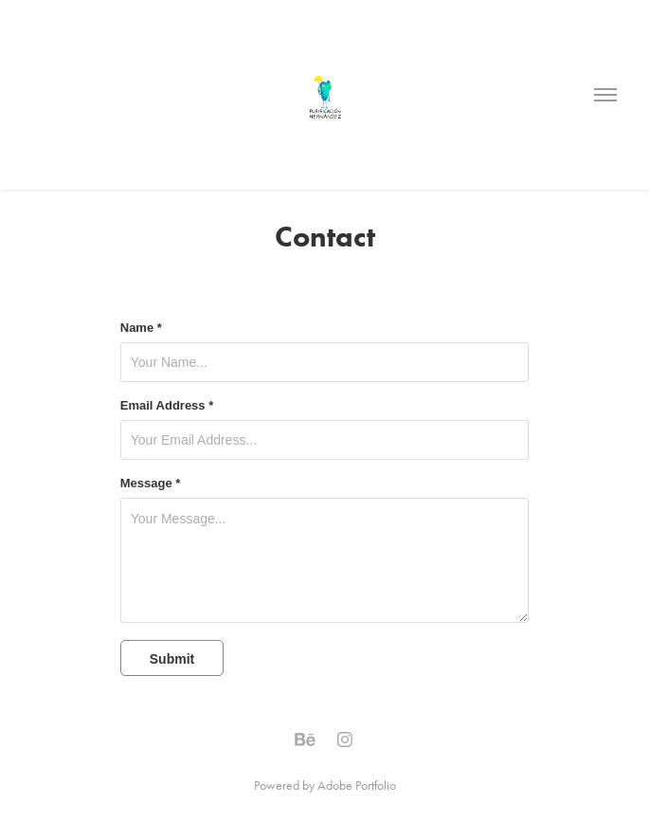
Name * (141, 328)
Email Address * (167, 405)
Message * (150, 483)
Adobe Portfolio (356, 785)
